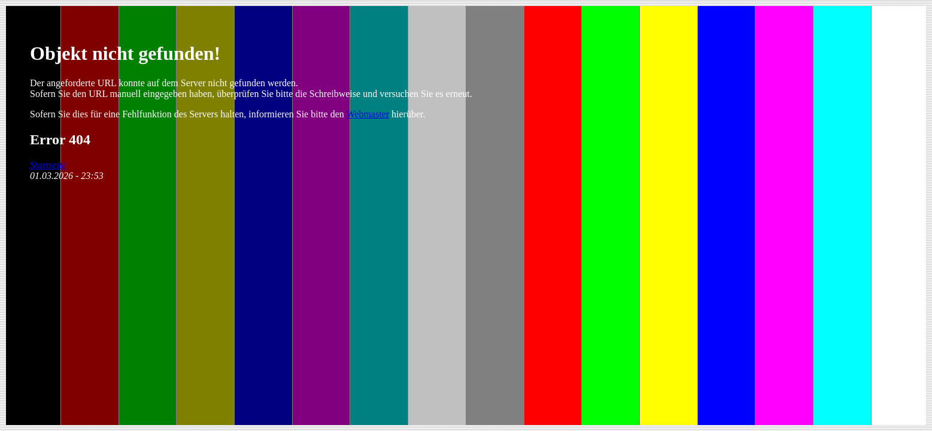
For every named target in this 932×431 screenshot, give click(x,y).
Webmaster (367, 114)
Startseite (48, 165)
